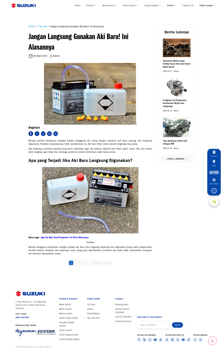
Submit (177, 325)
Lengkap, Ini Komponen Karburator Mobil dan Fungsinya (174, 103)
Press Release (93, 313)
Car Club (91, 304)
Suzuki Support (152, 5)
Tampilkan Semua (101, 262)
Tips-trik (42, 26)
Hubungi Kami (121, 304)
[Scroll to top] (212, 340)
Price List (214, 153)
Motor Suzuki (65, 309)
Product (91, 5)
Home (77, 5)
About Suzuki (130, 5)
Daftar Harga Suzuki (68, 318)
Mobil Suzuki (65, 304)
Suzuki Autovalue (123, 316)
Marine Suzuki (65, 313)
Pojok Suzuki (207, 5)
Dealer (214, 163)
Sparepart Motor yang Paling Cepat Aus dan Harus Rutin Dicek (176, 64)
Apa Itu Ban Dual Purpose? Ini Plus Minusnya (65, 237)
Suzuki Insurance (123, 321)
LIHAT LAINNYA (176, 158)
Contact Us (187, 5)
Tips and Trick (93, 318)
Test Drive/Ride (214, 181)
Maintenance (110, 5)
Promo (90, 309)
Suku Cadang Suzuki (68, 334)
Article (171, 5)
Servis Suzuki (65, 330)
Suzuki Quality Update (69, 339)
